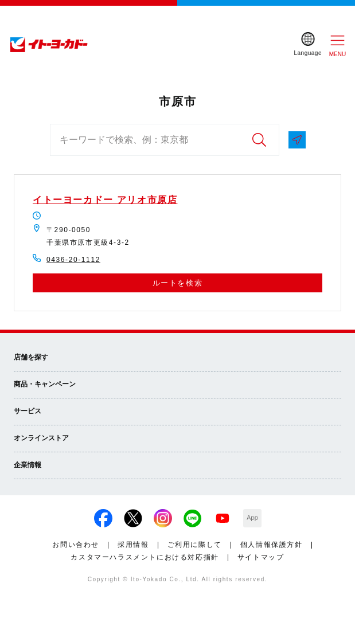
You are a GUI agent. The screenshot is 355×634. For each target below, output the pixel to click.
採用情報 (133, 545)
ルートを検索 (178, 283)
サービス (27, 411)
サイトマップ (260, 557)
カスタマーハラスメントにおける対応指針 (145, 557)
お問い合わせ (75, 545)
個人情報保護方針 (271, 545)
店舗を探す (31, 357)
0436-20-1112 (73, 260)
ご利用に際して (194, 545)
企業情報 (27, 465)
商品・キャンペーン (45, 384)
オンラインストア (41, 438)
